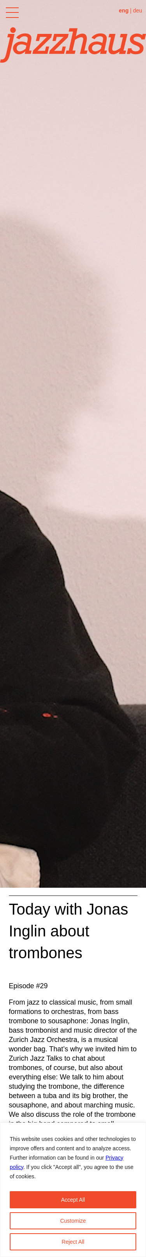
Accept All (73, 1200)
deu (137, 10)
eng (123, 10)
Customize (73, 1221)
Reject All (73, 1242)
